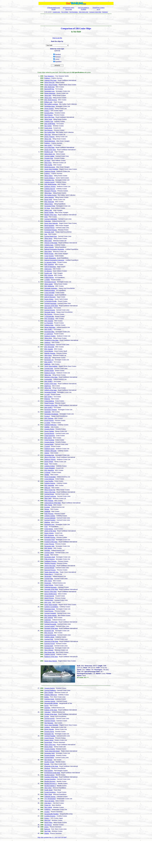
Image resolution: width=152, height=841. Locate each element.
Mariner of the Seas (50, 591)
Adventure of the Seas (51, 641)
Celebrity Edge (49, 325)
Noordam (47, 550)
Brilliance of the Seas (51, 622)
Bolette (46, 697)
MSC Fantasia (48, 500)
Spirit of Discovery (50, 297)
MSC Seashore (49, 264)
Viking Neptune (49, 197)
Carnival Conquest (50, 613)
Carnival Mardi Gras (50, 236)
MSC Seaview (48, 321)
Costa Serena (48, 529)
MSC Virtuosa (48, 275)
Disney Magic (48, 746)
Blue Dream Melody (50, 615)
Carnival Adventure (50, 635)
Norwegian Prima (49, 206)
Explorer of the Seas (50, 710)
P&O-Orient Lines (83, 12)
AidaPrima (47, 386)
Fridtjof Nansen (49, 277)
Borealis (46, 764)
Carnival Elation (49, 757)
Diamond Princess (50, 570)
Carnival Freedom (49, 520)
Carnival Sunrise (49, 718)
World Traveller (49, 212)
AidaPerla (47, 364)
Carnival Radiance (50, 690)
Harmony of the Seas (51, 377)
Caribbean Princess (50, 561)
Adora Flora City (49, 82)
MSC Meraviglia (49, 347)
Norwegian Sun (49, 648)
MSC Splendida (49, 485)
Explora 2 (47, 143)
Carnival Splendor (49, 518)
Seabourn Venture (50, 186)
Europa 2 (47, 416)
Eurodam (47, 507)
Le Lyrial (47, 394)
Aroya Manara (48, 351)
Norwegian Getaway (50, 409)
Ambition (47, 727)
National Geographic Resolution (54, 249)
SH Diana (47, 160)
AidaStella (47, 412)
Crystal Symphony (50, 792)
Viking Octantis (49, 247)
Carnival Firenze (49, 227)
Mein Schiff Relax (49, 123)
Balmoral (47, 829)
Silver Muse (48, 355)
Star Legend (48, 807)
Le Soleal (47, 422)
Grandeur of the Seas (51, 777)
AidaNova (47, 342)
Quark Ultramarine (50, 258)
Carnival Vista (48, 368)
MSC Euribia (48, 165)
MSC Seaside (48, 349)
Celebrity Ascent (49, 182)
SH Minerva (48, 271)
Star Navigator (48, 723)
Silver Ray (47, 134)
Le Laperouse (48, 334)
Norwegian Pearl (49, 539)
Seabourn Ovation (50, 336)
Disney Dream (48, 461)
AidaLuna (47, 487)
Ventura (46, 509)
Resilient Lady (48, 152)
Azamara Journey (49, 701)
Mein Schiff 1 (48, 329)
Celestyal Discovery (50, 587)
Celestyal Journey (49, 796)
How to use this (57, 38)
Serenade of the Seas (51, 589)
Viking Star (47, 388)
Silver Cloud (48, 794)
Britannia (47, 399)
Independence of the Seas (52, 503)
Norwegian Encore (50, 282)
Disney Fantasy (49, 431)
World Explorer (49, 295)
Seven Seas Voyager (50, 604)
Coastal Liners (56, 12)
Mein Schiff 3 (48, 407)
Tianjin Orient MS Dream (52, 751)
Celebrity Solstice (49, 516)
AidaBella (47, 511)
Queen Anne (48, 128)
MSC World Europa (50, 184)
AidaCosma (48, 269)
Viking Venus (48, 238)
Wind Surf (47, 820)
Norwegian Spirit (49, 753)
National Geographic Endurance (54, 260)
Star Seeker (48, 126)
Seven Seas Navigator (51, 725)
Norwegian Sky (49, 734)
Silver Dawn (48, 240)
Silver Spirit (47, 498)
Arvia (46, 217)
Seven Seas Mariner (50, 661)
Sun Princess (48, 130)
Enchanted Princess (50, 230)
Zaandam (47, 707)
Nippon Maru (48, 822)
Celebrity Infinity (49, 637)
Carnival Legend (49, 626)
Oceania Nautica (49, 688)
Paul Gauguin (48, 770)
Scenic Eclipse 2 (49, 178)
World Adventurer (49, 141)
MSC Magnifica (49, 470)
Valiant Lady (48, 210)
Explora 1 (47, 173)
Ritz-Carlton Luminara (51, 104)
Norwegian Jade (49, 546)
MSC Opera (48, 581)
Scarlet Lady (48, 273)
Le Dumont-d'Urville (50, 301)
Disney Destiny (49, 108)
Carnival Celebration (50, 219)
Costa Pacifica (48, 481)
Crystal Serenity (49, 596)
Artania (46, 833)
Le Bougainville (49, 316)
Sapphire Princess (50, 563)
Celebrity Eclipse (49, 466)
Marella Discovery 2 (50, 783)
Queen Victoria (49, 533)
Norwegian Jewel (49, 557)
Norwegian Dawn (49, 609)
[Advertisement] (76, 19)
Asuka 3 (46, 110)
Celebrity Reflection (50, 425)
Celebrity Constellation (51, 607)
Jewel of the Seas (49, 565)
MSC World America (50, 100)
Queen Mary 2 (48, 574)
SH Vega (47, 208)
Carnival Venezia (49, 310)
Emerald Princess (49, 537)
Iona (45, 234)
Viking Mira (47, 95)
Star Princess (48, 115)
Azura (46, 464)
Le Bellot (47, 280)
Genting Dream (49, 370)
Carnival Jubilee (49, 156)
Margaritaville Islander (51, 703)
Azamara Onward (49, 721)
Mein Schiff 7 (48, 145)
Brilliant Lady (48, 102)
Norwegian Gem (49, 524)
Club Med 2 (48, 803)
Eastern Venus (48, 740)
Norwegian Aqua (49, 106)
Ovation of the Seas (50, 383)
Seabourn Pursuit (49, 171)
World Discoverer (49, 167)
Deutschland (48, 742)
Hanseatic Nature (49, 312)
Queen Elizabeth (49, 468)
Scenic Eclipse (48, 299)
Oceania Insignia (49, 749)
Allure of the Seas (49, 457)
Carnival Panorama (50, 303)
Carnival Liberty (49, 552)
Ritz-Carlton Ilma (49, 132)
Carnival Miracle (49, 568)
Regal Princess (49, 403)
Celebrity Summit (49, 654)
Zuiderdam (47, 620)
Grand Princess (49, 738)
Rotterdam (47, 221)
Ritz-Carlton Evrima (50, 195)
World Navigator (49, 225)
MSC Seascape (49, 201)
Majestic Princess (49, 353)
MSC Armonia (48, 633)
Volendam (47, 712)
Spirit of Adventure (50, 266)
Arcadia (46, 555)
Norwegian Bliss (49, 331)
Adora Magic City (49, 154)
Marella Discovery (49, 781)
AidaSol (46, 453)
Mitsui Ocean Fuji (49, 490)
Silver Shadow (48, 692)
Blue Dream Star (49, 652)
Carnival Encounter (50, 624)
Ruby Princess (48, 513)
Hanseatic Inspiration (50, 288)
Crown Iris (47, 805)
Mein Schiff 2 (48, 308)
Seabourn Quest (49, 448)
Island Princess (49, 598)
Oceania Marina (49, 442)
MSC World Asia (49, 87)
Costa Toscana (49, 256)
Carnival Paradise (49, 736)
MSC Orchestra (49, 535)
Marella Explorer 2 (50, 786)
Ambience (47, 809)
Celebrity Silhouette (50, 451)
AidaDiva (47, 522)
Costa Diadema (49, 401)
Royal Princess (49, 420)
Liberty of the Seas (50, 531)
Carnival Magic (49, 444)
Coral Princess (48, 611)
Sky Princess (48, 314)
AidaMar (47, 427)
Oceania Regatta (49, 755)
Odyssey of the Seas (50, 243)
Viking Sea (47, 375)
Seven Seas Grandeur (51, 169)
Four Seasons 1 (49, 76)
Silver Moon (48, 251)
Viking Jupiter (48, 284)
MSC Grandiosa (49, 318)
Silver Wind (47, 788)
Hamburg (47, 768)
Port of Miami (64, 12)
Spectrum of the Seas (51, 305)
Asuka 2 (46, 818)
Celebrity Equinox (49, 483)
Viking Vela (47, 139)
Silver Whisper (48, 650)
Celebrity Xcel (48, 121)
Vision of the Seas (50, 744)
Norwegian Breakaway (51, 414)
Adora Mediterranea (50, 594)
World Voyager (49, 253)
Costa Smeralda (49, 292)
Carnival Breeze (49, 433)
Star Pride (47, 831)
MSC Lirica (47, 602)
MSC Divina (48, 438)
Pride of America (49, 559)
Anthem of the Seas (50, 390)
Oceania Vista (48, 158)
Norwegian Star (49, 630)
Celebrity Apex (48, 245)
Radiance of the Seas (51, 656)
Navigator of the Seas (51, 628)
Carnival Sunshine (50, 779)
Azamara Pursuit (49, 643)
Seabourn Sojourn (50, 459)
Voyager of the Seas (50, 714)
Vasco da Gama (49, 801)
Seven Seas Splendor (51, 223)
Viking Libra (48, 98)
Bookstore (105, 12)
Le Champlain (48, 323)
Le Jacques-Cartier (50, 262)
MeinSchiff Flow (49, 89)
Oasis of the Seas (49, 492)
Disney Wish (48, 199)
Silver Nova (48, 162)
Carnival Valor (48, 578)
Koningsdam (48, 379)
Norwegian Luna (49, 91)
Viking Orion (48, 338)
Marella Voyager (49, 762)
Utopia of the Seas (50, 149)
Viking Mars (48, 193)
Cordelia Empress (49, 816)
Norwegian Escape (50, 392)
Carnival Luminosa (50, 496)
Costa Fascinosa (49, 435)
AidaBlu (46, 474)
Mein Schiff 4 (48, 396)
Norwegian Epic (49, 455)
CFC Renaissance (50, 798)
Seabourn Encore (49, 373)
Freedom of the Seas (50, 542)
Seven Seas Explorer (51, 366)
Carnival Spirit (48, 646)
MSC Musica (48, 548)
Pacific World (48, 790)
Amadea (47, 812)
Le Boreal (47, 472)
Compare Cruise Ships (95, 12)
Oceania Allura (48, 113)
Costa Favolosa (49, 440)
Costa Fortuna (48, 585)
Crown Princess (49, 544)
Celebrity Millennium (50, 695)
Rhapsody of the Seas (51, 766)
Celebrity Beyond (49, 189)
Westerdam (47, 576)
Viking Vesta (48, 119)
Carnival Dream (49, 494)
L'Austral (47, 446)
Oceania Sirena (49, 731)
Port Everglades (73, 12)
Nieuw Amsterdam (50, 477)
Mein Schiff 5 (48, 381)
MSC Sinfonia (48, 617)
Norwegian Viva (49, 180)
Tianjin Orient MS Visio (51, 572)
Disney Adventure (49, 93)
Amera (46, 827)
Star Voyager (48, 760)
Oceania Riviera (49, 429)
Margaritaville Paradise (51, 814)
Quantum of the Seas (51, 405)
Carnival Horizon (49, 344)
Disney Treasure (49, 136)
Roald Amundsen (49, 290)
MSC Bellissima (49, 286)
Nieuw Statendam (49, 327)
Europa (46, 716)
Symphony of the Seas (51, 340)
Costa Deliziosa (49, 479)
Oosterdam (47, 583)
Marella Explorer (49, 775)
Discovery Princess (50, 191)
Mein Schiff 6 (48, 362)
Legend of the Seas (50, 80)
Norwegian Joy (49, 360)
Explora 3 (47, 78)
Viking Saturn (48, 175)
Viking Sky (47, 357)
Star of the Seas (49, 117)
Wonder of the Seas (50, 214)
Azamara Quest (49, 699)
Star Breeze (48, 825)
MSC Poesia (48, 505)
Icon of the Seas (49, 147)
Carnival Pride (48, 639)
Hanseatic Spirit (49, 232)
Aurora (46, 705)
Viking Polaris (48, 204)
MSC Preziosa (48, 418)
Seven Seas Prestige (50, 84)
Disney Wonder (49, 729)
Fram (46, 526)
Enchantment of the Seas (52, 772)
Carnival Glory (48, 600)
